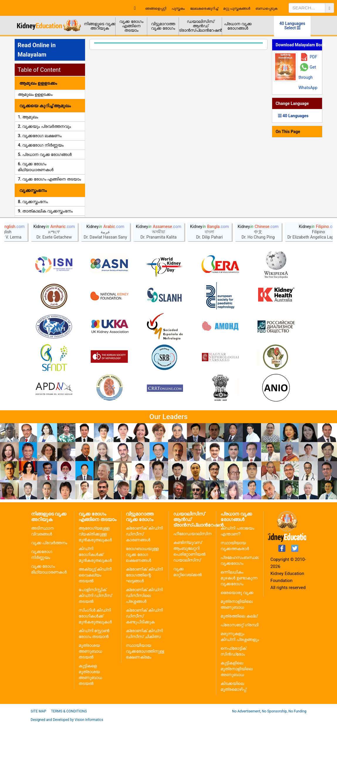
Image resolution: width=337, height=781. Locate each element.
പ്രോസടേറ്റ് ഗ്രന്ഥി (239, 681)
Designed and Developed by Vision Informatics (67, 777)
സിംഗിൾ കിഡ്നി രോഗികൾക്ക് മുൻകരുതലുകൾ (95, 673)
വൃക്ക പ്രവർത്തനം (49, 599)
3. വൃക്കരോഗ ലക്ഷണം (40, 135)
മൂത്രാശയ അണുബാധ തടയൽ (90, 708)
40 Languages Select (292, 25)
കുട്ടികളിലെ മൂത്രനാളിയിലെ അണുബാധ (237, 725)
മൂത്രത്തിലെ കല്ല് (239, 673)
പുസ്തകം (178, 8)
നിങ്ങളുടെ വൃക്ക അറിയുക (99, 25)
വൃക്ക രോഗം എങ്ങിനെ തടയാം (131, 26)
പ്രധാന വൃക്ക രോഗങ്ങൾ (237, 25)
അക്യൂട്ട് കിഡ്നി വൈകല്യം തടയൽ (95, 632)
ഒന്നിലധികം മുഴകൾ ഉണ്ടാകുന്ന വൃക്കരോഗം (239, 635)
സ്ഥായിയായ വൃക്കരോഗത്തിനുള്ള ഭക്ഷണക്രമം (145, 708)
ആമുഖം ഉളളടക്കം (35, 94)
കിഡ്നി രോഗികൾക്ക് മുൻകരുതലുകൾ (95, 611)
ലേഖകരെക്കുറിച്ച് (204, 8)
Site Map (38, 768)
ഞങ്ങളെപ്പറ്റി (155, 8)
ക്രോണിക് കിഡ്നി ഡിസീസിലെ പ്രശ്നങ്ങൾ (144, 652)
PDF (313, 57)
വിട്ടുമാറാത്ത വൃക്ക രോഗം (163, 25)
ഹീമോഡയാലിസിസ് (193, 590)
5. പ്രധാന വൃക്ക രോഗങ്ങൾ (45, 154)
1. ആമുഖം (28, 117)
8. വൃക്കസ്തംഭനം (33, 201)
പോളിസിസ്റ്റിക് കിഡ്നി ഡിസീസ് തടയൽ (95, 652)
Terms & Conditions (69, 768)
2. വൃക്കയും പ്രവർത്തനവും (44, 126)
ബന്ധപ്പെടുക (266, 8)
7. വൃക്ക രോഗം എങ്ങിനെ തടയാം (49, 179)
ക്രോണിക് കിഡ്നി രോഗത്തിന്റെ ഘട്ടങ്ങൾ (144, 632)
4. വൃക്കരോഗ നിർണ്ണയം (41, 145)
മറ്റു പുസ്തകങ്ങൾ (236, 8)
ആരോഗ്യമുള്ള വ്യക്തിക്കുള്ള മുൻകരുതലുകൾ (95, 591)
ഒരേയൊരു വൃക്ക (237, 649)
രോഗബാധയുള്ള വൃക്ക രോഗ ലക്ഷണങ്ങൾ (142, 611)
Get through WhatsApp (308, 77)
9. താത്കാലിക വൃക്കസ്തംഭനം (45, 211)
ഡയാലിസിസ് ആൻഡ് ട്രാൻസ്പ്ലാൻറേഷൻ (200, 26)
